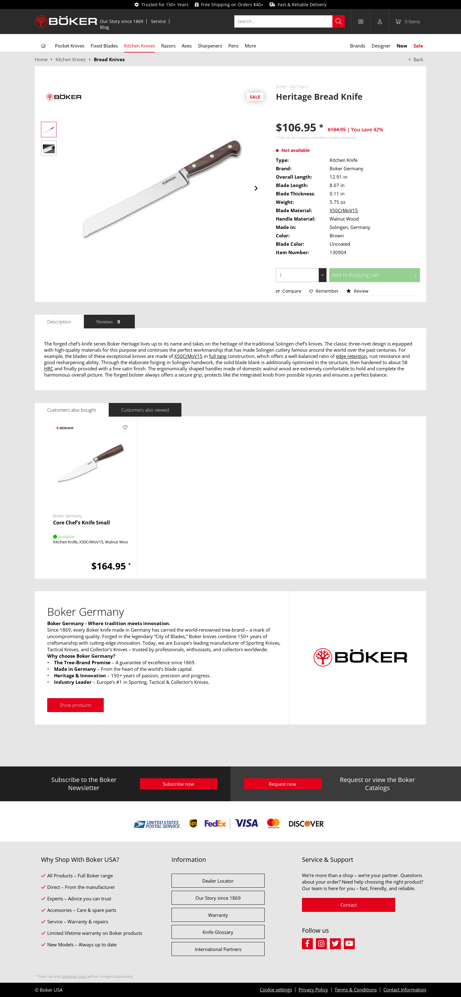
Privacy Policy (313, 989)
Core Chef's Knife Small (81, 522)
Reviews (109, 321)
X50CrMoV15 (344, 210)
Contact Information (404, 989)
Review (357, 291)
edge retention (351, 356)
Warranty (218, 915)
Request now (282, 784)
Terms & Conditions (356, 989)
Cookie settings (276, 989)
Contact (348, 905)
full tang (217, 356)
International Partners (218, 949)
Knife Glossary (218, 932)
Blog (104, 27)
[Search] (338, 21)
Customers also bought (71, 410)
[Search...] (289, 21)
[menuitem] (122, 21)
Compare (288, 291)
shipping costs (308, 137)
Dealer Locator (218, 881)
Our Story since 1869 (121, 21)
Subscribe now (178, 784)
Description (59, 321)
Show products (75, 705)
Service (158, 21)
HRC (48, 368)
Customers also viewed (145, 410)
